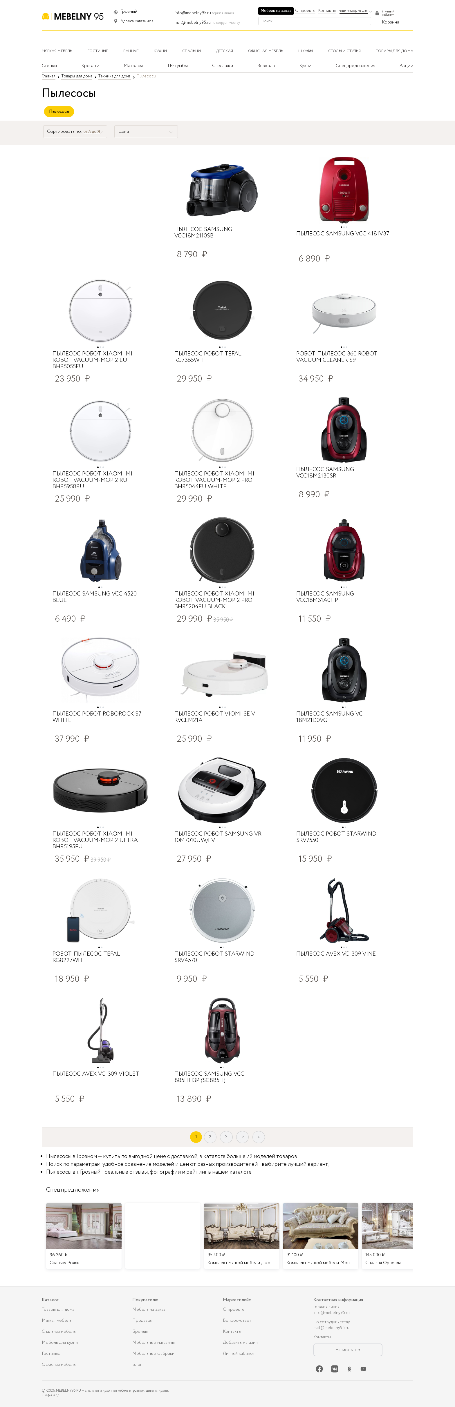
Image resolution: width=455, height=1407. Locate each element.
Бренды (140, 1331)
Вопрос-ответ (237, 1320)
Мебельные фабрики (153, 1353)
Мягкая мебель (56, 1320)
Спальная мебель (59, 1331)
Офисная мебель (59, 1364)
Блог (137, 1364)
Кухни (305, 65)
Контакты (327, 11)
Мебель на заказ (276, 11)
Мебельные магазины (153, 1342)
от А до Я (92, 131)
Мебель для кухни (60, 1342)
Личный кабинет (239, 1353)
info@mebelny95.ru (193, 13)
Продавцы (142, 1320)
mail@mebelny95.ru (193, 23)
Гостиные (51, 1353)
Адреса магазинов (137, 21)
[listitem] (84, 1236)
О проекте (305, 11)
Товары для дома (58, 1309)
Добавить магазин (240, 1342)
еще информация (354, 10)
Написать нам (348, 1350)
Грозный (129, 11)
